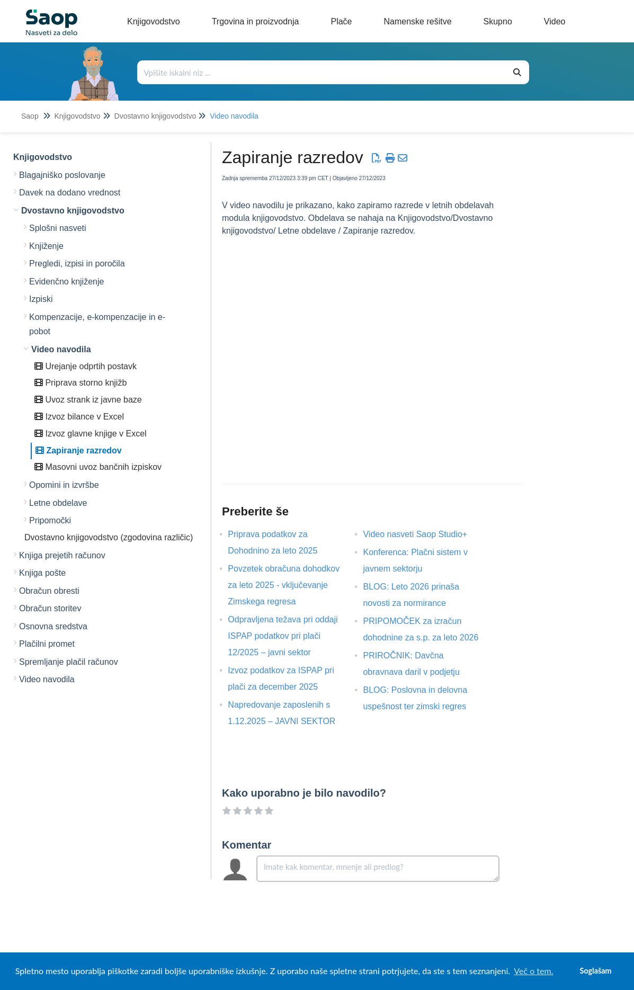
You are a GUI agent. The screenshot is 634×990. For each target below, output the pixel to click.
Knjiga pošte (42, 572)
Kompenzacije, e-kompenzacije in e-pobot (97, 324)
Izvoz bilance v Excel (79, 416)
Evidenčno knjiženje (66, 281)
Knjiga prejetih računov (62, 555)
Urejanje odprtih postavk (85, 366)
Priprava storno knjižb (80, 382)
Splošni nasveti (57, 228)
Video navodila (234, 116)
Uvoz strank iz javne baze (88, 399)
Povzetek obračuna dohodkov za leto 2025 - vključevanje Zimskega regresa (284, 585)
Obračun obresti (49, 590)
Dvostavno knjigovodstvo (155, 116)
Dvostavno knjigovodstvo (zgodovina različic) (108, 537)
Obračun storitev (50, 608)
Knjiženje (46, 246)
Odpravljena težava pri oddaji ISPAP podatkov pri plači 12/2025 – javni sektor (282, 636)
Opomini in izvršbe (64, 484)
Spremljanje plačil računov (68, 661)
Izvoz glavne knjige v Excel (90, 433)
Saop (30, 116)
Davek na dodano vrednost (69, 192)
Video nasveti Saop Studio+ (423, 534)
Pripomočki (50, 520)
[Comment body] (377, 868)
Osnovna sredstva (53, 626)
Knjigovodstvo (77, 116)
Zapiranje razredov (78, 450)
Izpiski (40, 299)
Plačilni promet (47, 643)
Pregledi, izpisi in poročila (77, 263)
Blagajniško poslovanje (62, 175)
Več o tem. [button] (533, 971)
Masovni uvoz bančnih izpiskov (98, 466)
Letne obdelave (58, 502)
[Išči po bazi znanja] (321, 72)
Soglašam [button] (595, 970)
